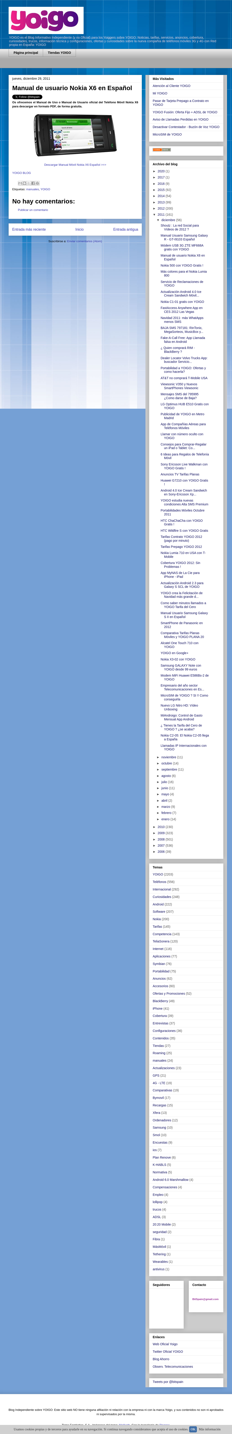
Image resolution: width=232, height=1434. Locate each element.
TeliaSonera (161, 941)
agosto (166, 776)
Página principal (26, 52)
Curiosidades (162, 897)
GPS (156, 1075)
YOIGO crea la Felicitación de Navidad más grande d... (182, 595)
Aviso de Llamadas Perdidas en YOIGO (180, 119)
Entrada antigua (125, 229)
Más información (210, 1429)
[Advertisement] (62, 65)
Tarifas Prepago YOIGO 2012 (181, 547)
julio (164, 782)
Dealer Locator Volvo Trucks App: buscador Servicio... (184, 360)
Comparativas (162, 1090)
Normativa (160, 1172)
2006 (162, 851)
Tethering (159, 1254)
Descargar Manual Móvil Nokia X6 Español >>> (75, 164)
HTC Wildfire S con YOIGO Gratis (184, 530)
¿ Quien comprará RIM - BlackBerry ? (178, 350)
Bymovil (158, 1098)
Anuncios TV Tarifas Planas (180, 474)
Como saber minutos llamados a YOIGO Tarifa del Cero (183, 605)
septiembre (169, 769)
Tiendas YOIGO (59, 52)
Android (158, 904)
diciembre (168, 220)
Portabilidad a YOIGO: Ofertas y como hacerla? (183, 370)
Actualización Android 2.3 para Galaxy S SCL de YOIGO (182, 585)
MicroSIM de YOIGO (167, 134)
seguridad (160, 1232)
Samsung (159, 1127)
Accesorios (160, 986)
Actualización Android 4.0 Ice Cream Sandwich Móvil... (181, 293)
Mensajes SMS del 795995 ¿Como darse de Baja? (179, 396)
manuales (32, 189)
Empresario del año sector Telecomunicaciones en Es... (182, 687)
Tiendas (158, 1046)
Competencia (162, 934)
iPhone (158, 1008)
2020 (162, 171)
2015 (162, 190)
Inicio (79, 229)
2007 (162, 845)
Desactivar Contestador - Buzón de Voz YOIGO (186, 127)
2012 (162, 208)
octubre (167, 763)
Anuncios (159, 978)
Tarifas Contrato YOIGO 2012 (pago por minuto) (181, 538)
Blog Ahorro (161, 1359)
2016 (162, 183)
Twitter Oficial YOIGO (168, 1351)
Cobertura (160, 1016)
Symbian (159, 964)
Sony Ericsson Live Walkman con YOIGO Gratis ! (184, 466)
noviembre (169, 757)
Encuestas (160, 1142)
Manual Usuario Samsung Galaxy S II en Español (184, 615)
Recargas (159, 1105)
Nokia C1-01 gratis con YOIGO (182, 302)
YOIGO (45, 189)
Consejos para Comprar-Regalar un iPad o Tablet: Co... (183, 446)
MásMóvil (159, 1247)
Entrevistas (160, 1023)
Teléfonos (159, 882)
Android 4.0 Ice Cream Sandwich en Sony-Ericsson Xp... (184, 492)
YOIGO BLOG (21, 173)
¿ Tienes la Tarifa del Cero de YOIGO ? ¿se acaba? (181, 727)
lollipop (158, 1202)
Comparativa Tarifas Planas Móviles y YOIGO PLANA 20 (182, 635)
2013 (162, 202)
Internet (158, 949)
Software (159, 911)
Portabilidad (161, 971)
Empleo (158, 1195)
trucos (157, 1209)
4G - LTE (159, 1083)
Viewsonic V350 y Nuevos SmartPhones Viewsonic (179, 386)
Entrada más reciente (29, 229)
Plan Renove (162, 1157)
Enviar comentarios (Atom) (84, 241)
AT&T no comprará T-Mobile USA (184, 378)
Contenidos (161, 1038)
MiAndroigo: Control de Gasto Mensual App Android (181, 717)
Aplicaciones (162, 956)
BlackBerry (160, 1001)
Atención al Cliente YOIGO (171, 86)
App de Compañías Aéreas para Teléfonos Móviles (183, 426)
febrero (166, 813)
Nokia (157, 919)
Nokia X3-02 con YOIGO (178, 659)
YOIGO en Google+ (174, 653)
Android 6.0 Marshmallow (170, 1180)
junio (165, 788)
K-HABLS (159, 1165)
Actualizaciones (164, 1068)
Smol (156, 1135)
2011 (162, 214)
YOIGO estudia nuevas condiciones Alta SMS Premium (184, 502)
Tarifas (157, 926)
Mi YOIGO (160, 93)
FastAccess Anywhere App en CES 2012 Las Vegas (182, 310)
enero (165, 819)
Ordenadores (162, 1120)
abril (164, 800)
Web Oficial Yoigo (165, 1344)
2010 (162, 827)
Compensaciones (165, 1187)
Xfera (156, 1113)
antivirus (158, 1269)
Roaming (159, 1053)
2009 (162, 833)
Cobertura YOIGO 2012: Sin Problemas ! (180, 565)
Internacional (162, 889)
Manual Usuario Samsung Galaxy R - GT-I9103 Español (184, 237)
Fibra (156, 1239)
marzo (166, 806)
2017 (162, 177)
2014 (162, 196)
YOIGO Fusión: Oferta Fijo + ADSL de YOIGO (185, 112)
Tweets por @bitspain (168, 1382)
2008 (162, 839)
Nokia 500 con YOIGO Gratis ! (182, 265)
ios (155, 1150)
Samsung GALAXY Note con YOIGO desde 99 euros (181, 667)
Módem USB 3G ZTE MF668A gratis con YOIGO (182, 247)
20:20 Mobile (162, 1224)
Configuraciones (164, 1031)
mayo (165, 794)
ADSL (157, 1217)
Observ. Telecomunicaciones (173, 1366)
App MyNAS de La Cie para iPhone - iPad (180, 575)
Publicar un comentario (33, 210)
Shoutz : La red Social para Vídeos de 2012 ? (180, 227)
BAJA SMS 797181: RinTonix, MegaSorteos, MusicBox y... (182, 330)
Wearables (160, 1261)
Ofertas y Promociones (169, 993)
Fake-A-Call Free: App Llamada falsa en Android (183, 340)
